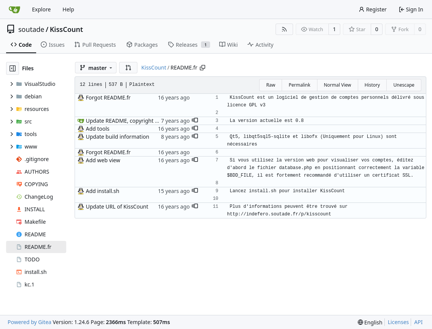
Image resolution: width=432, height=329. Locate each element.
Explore (41, 9)
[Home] (14, 9)
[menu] (370, 322)
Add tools (97, 128)
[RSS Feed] (284, 29)
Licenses (398, 322)
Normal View (337, 85)
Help (68, 9)
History (372, 85)
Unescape (403, 85)
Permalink (299, 85)
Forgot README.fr (108, 97)
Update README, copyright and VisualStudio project (150, 120)
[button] (128, 67)
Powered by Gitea (29, 322)
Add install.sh (102, 191)
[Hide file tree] (12, 68)
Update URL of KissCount (117, 206)
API (418, 322)
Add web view (103, 160)
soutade (31, 29)
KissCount (66, 29)
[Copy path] (202, 67)
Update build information (117, 136)
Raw (270, 85)
